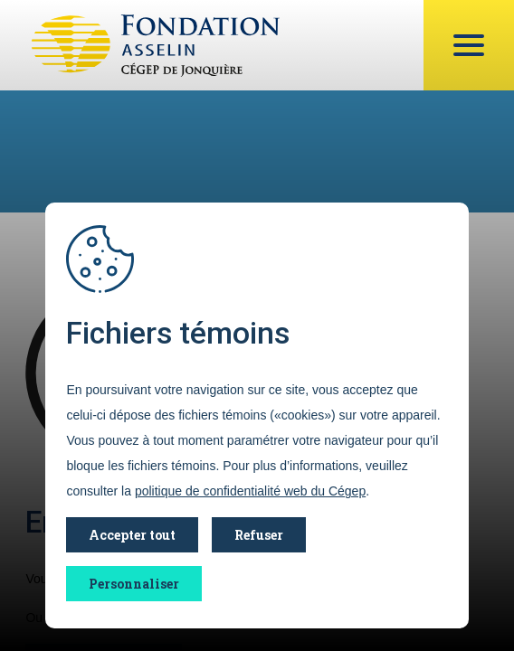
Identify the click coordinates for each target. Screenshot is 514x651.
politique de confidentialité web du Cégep (250, 491)
